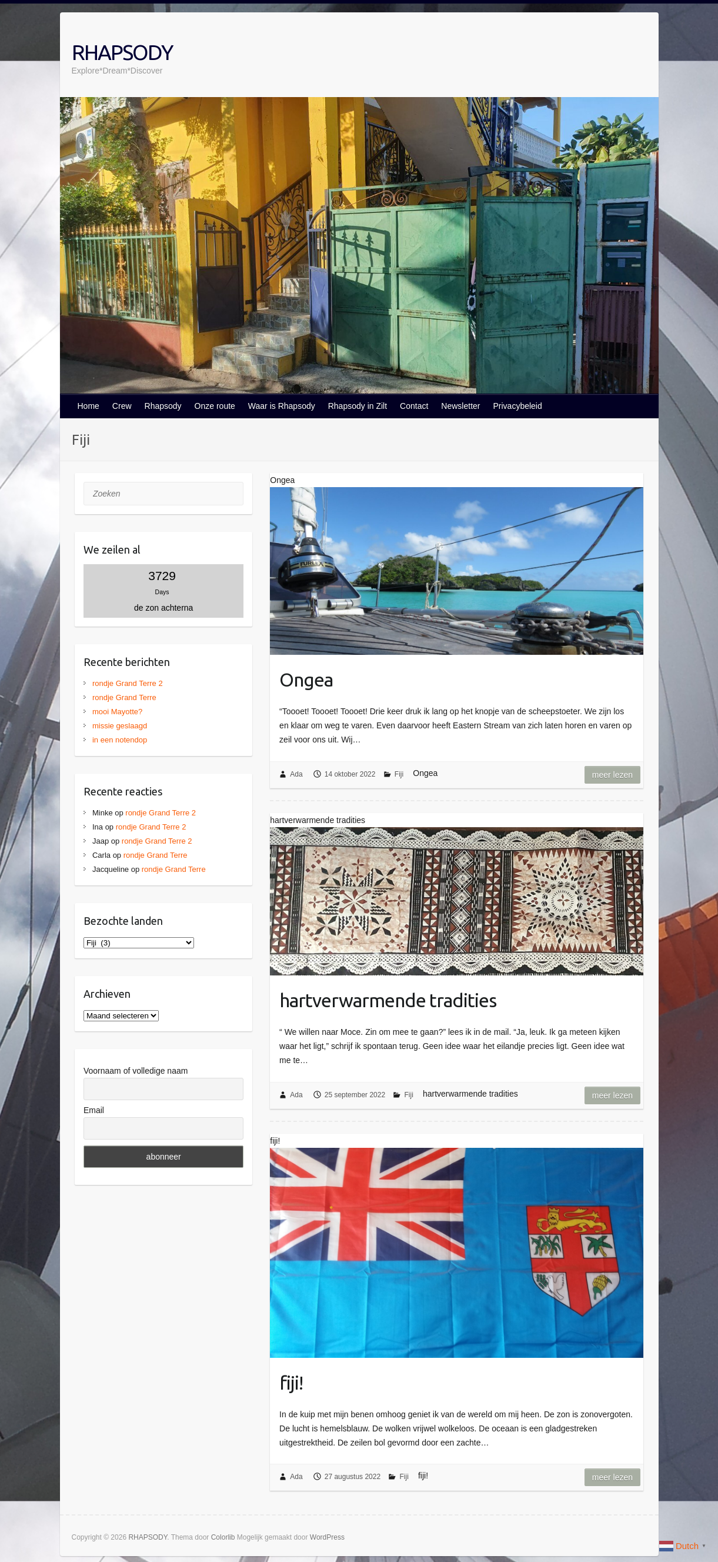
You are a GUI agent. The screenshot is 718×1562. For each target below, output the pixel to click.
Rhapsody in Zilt (357, 406)
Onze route (215, 406)
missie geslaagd (119, 725)
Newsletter (460, 406)
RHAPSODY (122, 52)
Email (94, 1110)
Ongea (306, 679)
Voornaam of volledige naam (136, 1070)
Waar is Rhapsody (281, 406)
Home (88, 406)
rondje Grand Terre (124, 697)
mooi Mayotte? (117, 711)
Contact (414, 406)
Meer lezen (612, 775)
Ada (296, 774)
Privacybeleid (517, 406)
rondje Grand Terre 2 (127, 683)
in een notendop (119, 739)
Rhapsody (163, 406)
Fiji (399, 774)
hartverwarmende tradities (387, 1000)
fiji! (291, 1382)
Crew (122, 406)
